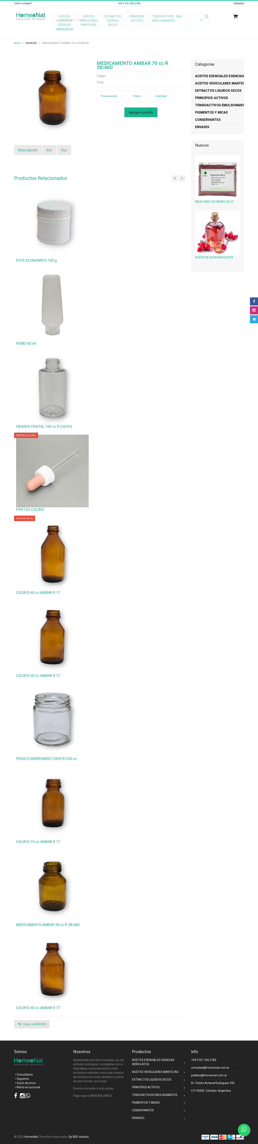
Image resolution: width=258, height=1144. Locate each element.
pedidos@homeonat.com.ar (209, 1075)
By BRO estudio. (79, 1136)
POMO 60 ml (26, 343)
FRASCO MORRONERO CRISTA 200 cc (46, 758)
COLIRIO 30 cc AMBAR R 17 (38, 675)
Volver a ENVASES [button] (32, 1024)
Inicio (19, 42)
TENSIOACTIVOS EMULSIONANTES (158, 1095)
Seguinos (22, 1078)
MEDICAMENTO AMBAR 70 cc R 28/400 (65, 42)
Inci (49, 150)
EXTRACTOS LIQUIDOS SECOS (158, 1080)
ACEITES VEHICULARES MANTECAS (158, 1072)
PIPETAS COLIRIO (30, 509)
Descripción (27, 150)
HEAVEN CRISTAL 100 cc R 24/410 (44, 426)
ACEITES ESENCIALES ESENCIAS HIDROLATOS (158, 1062)
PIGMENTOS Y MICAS (158, 1103)
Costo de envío (25, 1083)
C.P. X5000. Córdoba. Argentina (211, 1090)
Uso (64, 150)
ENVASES (31, 42)
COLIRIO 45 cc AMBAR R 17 (38, 1008)
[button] (237, 16)
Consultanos (24, 1074)
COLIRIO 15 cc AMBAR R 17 (38, 842)
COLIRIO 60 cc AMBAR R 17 (38, 592)
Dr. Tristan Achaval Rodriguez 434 (212, 1083)
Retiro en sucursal (27, 1087)
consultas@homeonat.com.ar (210, 1067)
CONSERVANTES (158, 1111)
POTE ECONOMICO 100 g (36, 260)
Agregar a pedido (141, 112)
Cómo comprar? (23, 3)
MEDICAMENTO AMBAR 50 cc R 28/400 (48, 925)
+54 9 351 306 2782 (203, 1060)
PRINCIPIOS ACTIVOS (158, 1088)
